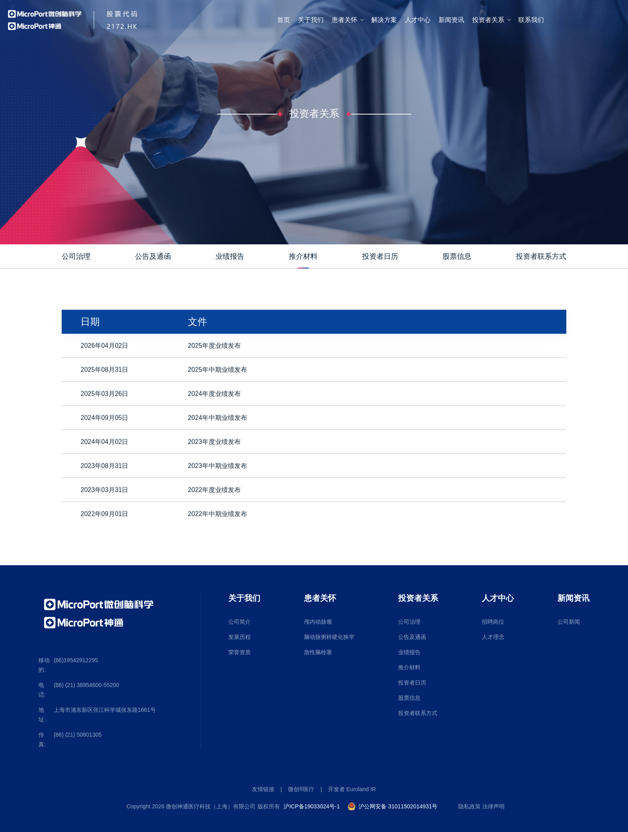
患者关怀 (344, 19)
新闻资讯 (451, 19)
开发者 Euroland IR (352, 789)
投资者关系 (488, 19)
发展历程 (239, 637)
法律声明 (493, 806)
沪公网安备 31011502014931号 (397, 806)
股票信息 (409, 698)
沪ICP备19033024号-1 (312, 806)
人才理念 (493, 637)
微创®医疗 (301, 789)
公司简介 (239, 621)
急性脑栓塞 (318, 652)
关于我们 (311, 19)
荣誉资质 (239, 652)
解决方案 (384, 19)
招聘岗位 (493, 621)
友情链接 (263, 789)
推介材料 (409, 667)
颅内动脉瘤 (318, 621)
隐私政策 (469, 806)
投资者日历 (412, 682)
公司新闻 (569, 621)
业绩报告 (409, 652)
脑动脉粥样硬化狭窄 (329, 637)
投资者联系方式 (417, 713)
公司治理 (409, 621)
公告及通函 (412, 637)
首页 (283, 19)
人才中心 (418, 19)
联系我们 (531, 19)
